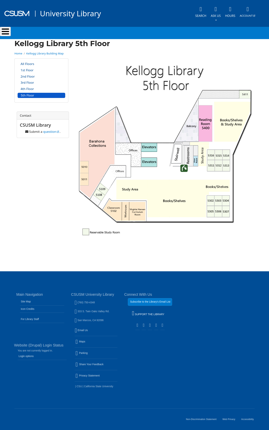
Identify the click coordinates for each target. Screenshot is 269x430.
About (219, 32)
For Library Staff (30, 317)
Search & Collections (49, 32)
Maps (88, 342)
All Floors (27, 62)
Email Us (96, 330)
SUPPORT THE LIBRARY (148, 312)
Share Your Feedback (90, 362)
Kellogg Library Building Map (45, 51)
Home (18, 51)
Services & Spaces (94, 32)
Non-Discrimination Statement (203, 419)
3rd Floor (27, 81)
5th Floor (27, 93)
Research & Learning (138, 32)
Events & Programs (183, 32)
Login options (26, 354)
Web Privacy (230, 419)
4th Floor (27, 87)
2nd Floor (28, 74)
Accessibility (249, 419)
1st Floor (27, 68)
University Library (70, 13)
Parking (90, 353)
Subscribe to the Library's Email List (150, 300)
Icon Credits (27, 307)
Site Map (26, 299)
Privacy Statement (96, 376)
